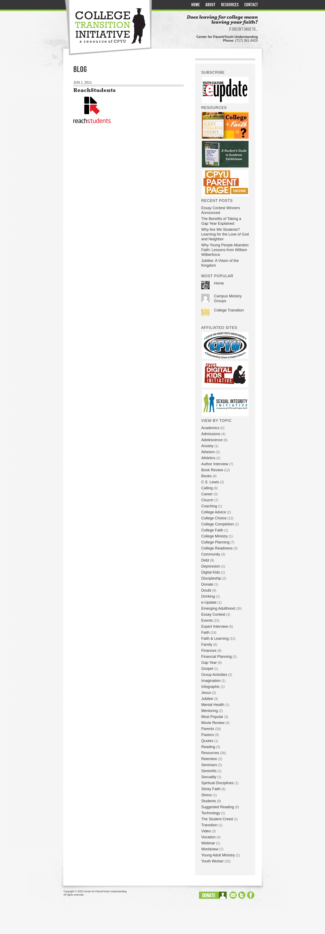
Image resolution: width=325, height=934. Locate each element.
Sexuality (208, 777)
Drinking (208, 596)
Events (207, 620)
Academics (210, 428)
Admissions (210, 434)
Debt (205, 560)
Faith (205, 632)
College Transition (229, 310)
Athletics (208, 458)
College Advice (213, 512)
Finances (208, 650)
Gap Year (209, 663)
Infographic (210, 687)
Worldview (209, 849)
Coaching (209, 506)
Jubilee (207, 699)
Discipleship (211, 578)
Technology (210, 813)
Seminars (209, 765)
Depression (210, 566)
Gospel (207, 669)
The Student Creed (217, 819)
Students (208, 801)
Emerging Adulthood (218, 608)
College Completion (217, 524)
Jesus (206, 693)
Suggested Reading (217, 807)
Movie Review (212, 723)
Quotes (207, 741)
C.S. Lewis (210, 482)
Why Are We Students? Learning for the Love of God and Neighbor (225, 234)
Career (207, 494)
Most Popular (212, 717)
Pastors (207, 735)
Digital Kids (210, 572)
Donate (207, 584)
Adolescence (212, 440)
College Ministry (214, 536)
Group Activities (214, 675)
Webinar (208, 843)
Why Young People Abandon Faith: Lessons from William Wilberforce (225, 250)
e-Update (209, 602)
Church (207, 500)
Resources (230, 5)
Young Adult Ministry (218, 855)
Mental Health (212, 705)
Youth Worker (212, 861)
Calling (207, 488)
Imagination (211, 681)
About (210, 5)
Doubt (206, 590)
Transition (209, 825)
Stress (206, 795)
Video (206, 831)
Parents (207, 729)
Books (206, 476)
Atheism (208, 452)
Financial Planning (216, 656)
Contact (251, 5)
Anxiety (207, 446)
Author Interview (214, 464)
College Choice (214, 518)
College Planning (215, 542)
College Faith (212, 530)
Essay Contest (213, 614)
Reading (208, 747)
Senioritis (209, 771)
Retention (209, 759)
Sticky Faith (211, 789)
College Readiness (217, 548)
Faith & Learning (215, 638)
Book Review (212, 470)
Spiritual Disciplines (217, 783)
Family (206, 644)
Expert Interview (214, 626)
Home (195, 5)
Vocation (208, 837)
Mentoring (209, 711)
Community (210, 554)
